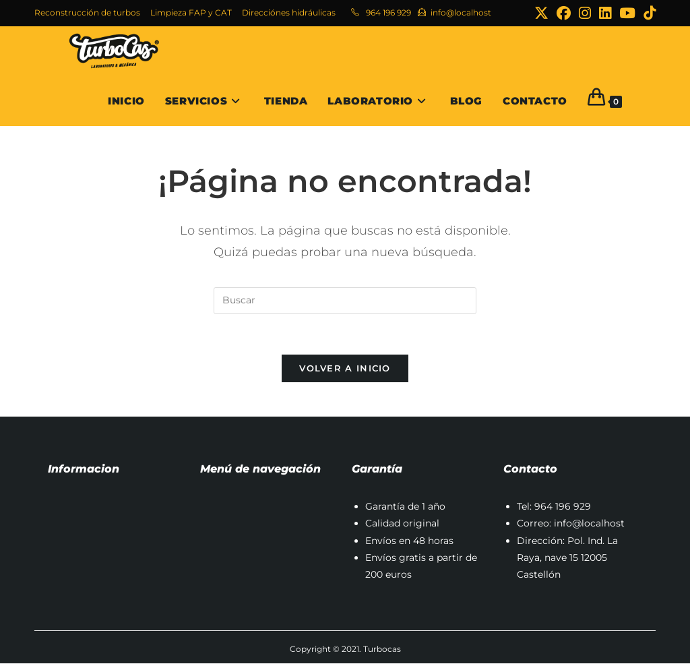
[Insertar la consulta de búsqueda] (345, 300)
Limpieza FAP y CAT (191, 12)
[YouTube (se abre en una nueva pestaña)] (627, 13)
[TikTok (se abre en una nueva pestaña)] (647, 13)
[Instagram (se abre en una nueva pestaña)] (585, 13)
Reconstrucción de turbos (87, 12)
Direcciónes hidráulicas (289, 12)
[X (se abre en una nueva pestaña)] (541, 13)
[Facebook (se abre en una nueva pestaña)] (564, 13)
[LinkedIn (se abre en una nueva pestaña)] (605, 13)
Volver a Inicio (345, 368)
